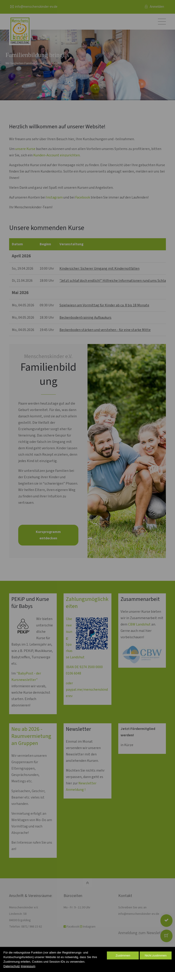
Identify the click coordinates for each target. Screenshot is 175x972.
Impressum (28, 966)
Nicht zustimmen (156, 955)
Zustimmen (123, 955)
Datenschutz (11, 966)
